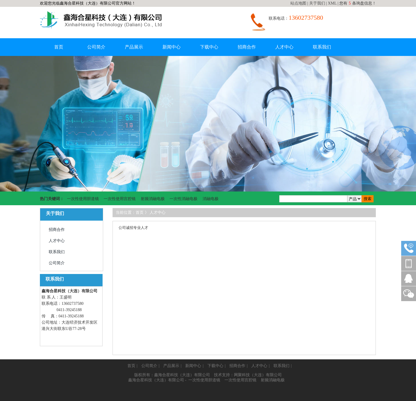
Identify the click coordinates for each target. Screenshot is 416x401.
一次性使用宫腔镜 (120, 199)
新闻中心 (171, 47)
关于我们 (317, 3)
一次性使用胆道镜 (83, 199)
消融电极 (211, 199)
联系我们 (322, 47)
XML (332, 3)
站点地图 (298, 3)
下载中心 (209, 47)
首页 (58, 47)
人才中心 (284, 47)
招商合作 (247, 47)
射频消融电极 (153, 199)
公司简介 (96, 47)
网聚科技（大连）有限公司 (258, 375)
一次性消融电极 (183, 199)
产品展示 (134, 47)
